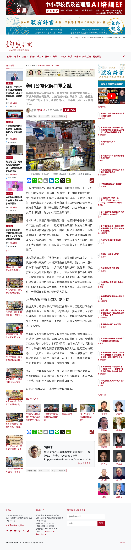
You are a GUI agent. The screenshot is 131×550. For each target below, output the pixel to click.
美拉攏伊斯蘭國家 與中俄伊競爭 (118, 298)
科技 (63, 56)
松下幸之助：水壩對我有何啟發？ (87, 414)
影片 (70, 56)
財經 (32, 56)
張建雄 (114, 259)
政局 (9, 56)
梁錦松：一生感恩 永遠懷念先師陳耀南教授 (118, 115)
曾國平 (41, 110)
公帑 (53, 116)
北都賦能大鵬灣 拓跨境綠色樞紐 (118, 284)
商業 (55, 56)
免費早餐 (69, 110)
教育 (16, 56)
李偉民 (114, 205)
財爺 (40, 116)
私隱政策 (122, 543)
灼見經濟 (9, 83)
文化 (24, 56)
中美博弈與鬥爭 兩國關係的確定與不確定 (118, 158)
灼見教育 (9, 122)
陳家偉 (114, 346)
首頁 (27, 65)
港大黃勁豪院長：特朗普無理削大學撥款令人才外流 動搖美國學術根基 (118, 230)
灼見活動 (87, 56)
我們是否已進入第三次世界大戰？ (118, 383)
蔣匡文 (114, 146)
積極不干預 (32, 116)
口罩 (47, 116)
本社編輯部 (13, 103)
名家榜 (77, 56)
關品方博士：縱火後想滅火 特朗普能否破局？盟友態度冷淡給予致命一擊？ (118, 315)
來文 (113, 219)
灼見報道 (9, 158)
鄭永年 (114, 163)
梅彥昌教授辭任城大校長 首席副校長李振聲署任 (14, 200)
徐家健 (114, 189)
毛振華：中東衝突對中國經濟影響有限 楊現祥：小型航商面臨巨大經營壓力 (14, 93)
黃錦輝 (114, 289)
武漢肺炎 (62, 116)
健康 (47, 56)
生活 (39, 56)
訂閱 (101, 523)
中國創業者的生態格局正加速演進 (51, 414)
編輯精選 (115, 121)
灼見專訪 (9, 226)
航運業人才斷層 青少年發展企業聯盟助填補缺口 (33, 414)
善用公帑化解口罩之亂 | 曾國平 (48, 65)
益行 (113, 245)
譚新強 (114, 388)
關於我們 (97, 56)
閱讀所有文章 (85, 463)
